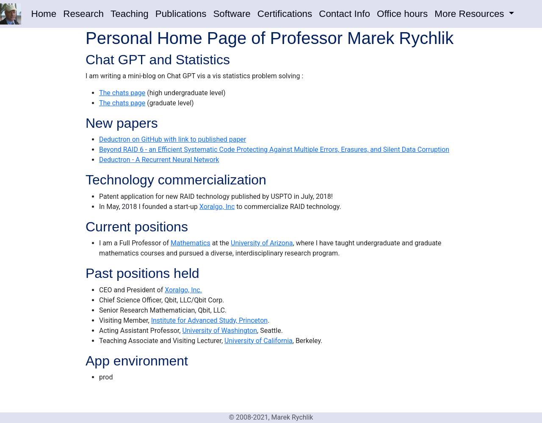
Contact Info (344, 13)
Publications (181, 13)
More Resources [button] (470, 13)
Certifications (284, 13)
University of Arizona (262, 243)
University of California (258, 341)
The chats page (122, 93)
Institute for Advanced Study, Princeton (209, 320)
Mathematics (190, 243)
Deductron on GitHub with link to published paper (172, 139)
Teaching (130, 13)
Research (83, 13)
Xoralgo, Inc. (183, 290)
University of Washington (219, 331)
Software (231, 13)
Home (44, 13)
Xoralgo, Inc (217, 207)
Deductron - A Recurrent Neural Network (159, 160)
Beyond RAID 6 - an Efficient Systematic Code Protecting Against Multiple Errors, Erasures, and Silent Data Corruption (274, 150)
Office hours (402, 13)
